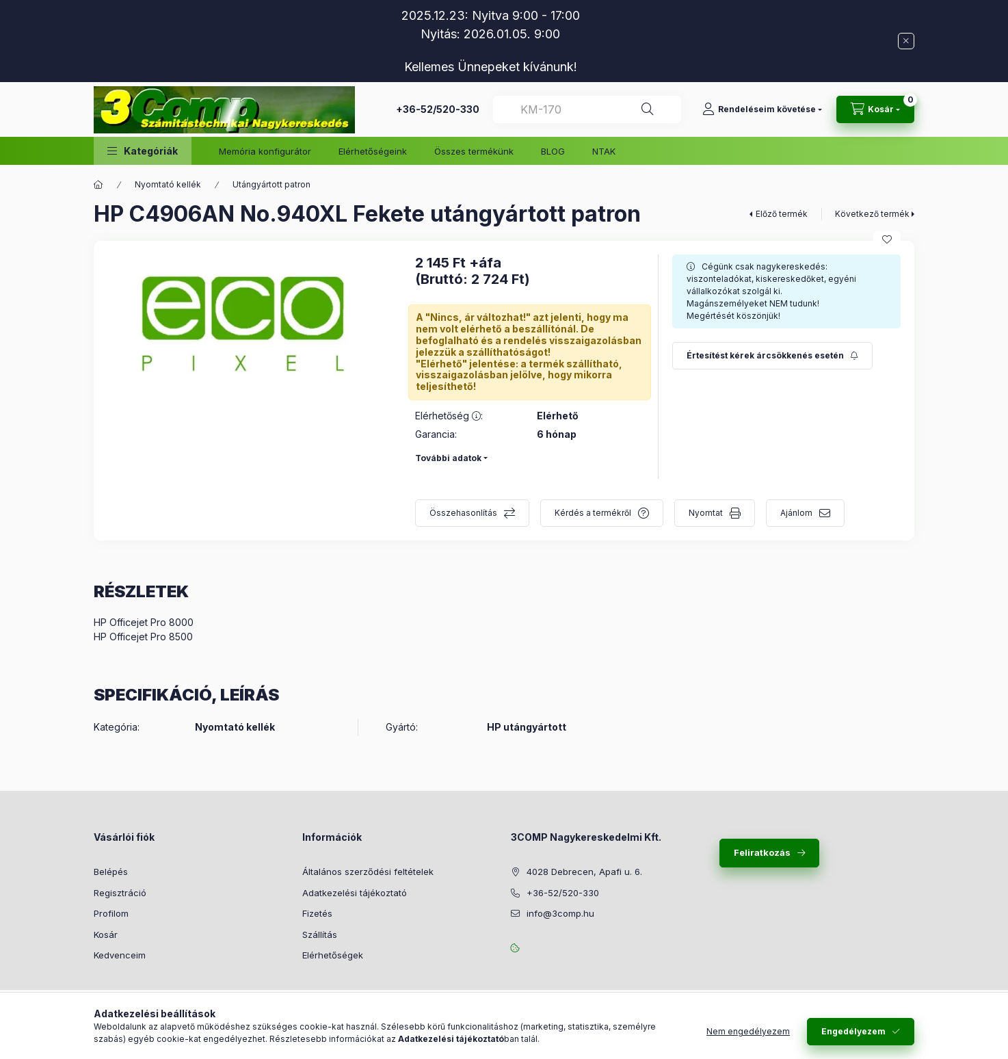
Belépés (111, 871)
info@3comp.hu (560, 913)
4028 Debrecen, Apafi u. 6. (584, 871)
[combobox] (587, 109)
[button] (142, 151)
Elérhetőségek (332, 955)
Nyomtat (706, 513)
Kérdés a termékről (593, 513)
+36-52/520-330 (437, 109)
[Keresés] (647, 109)
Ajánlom (796, 513)
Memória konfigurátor (265, 151)
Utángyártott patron (271, 184)
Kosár (106, 934)
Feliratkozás (762, 852)
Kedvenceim (120, 955)
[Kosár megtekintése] (875, 109)
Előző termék (782, 214)
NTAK (603, 151)
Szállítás (319, 934)
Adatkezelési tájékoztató (354, 892)
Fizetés (317, 913)
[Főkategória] (98, 185)
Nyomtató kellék (168, 184)
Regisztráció (120, 892)
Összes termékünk (474, 151)
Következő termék (872, 214)
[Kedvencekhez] (887, 239)
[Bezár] (906, 41)
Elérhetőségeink (373, 151)
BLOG (553, 151)
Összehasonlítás (463, 513)
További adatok (448, 458)
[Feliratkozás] (772, 355)
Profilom (111, 913)
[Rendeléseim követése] (762, 109)
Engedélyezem (853, 1031)
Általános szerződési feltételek (368, 871)
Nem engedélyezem (748, 1031)
